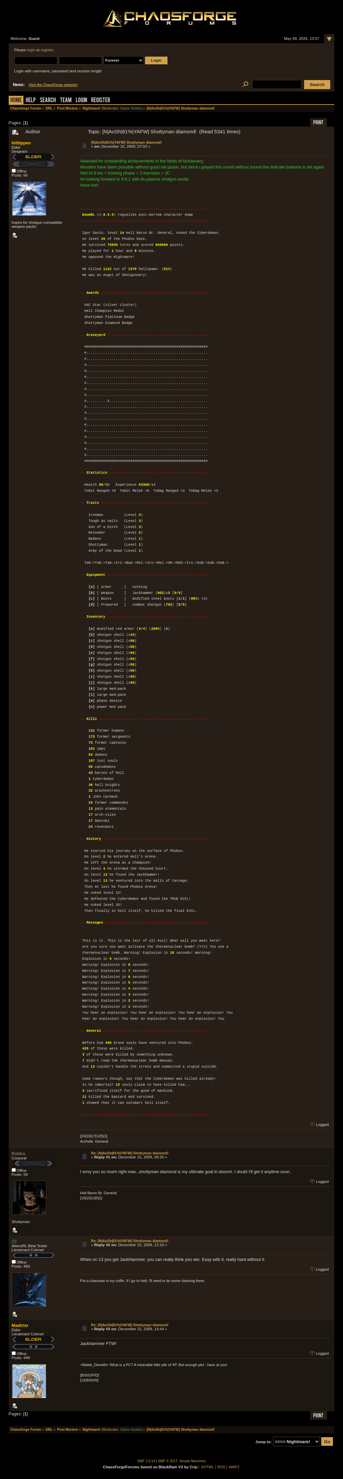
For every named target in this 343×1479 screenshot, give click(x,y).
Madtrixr (20, 1325)
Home (16, 100)
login (31, 50)
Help (31, 100)
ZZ (14, 1241)
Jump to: (264, 1442)
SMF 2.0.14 (146, 1461)
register (47, 50)
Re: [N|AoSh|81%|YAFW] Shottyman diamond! (129, 1153)
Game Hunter (130, 108)
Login (81, 100)
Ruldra (18, 1153)
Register (100, 100)
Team (66, 100)
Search (48, 100)
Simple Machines (193, 1461)
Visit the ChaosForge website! (53, 85)
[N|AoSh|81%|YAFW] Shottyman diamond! (126, 142)
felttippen (21, 142)
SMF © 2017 (168, 1461)
